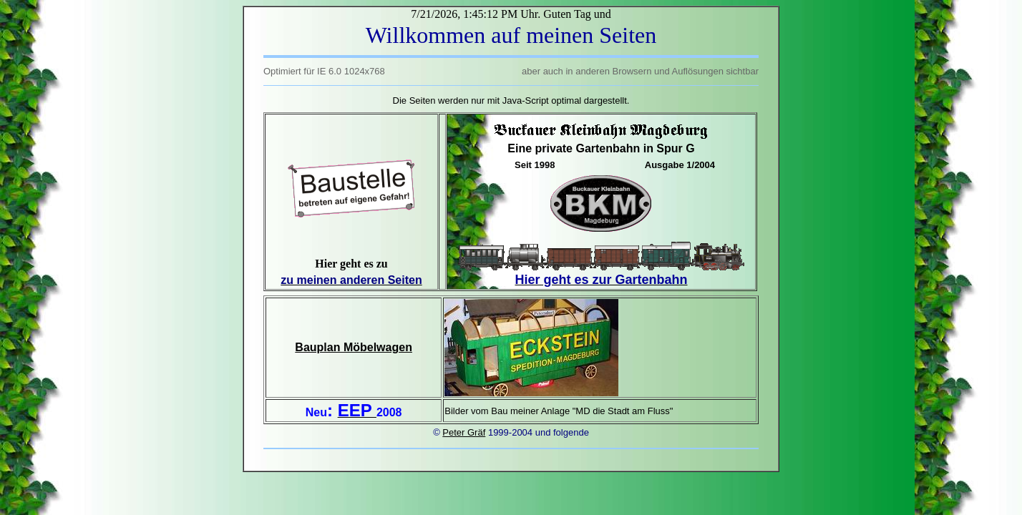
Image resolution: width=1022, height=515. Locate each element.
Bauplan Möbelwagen (353, 347)
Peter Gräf (463, 432)
